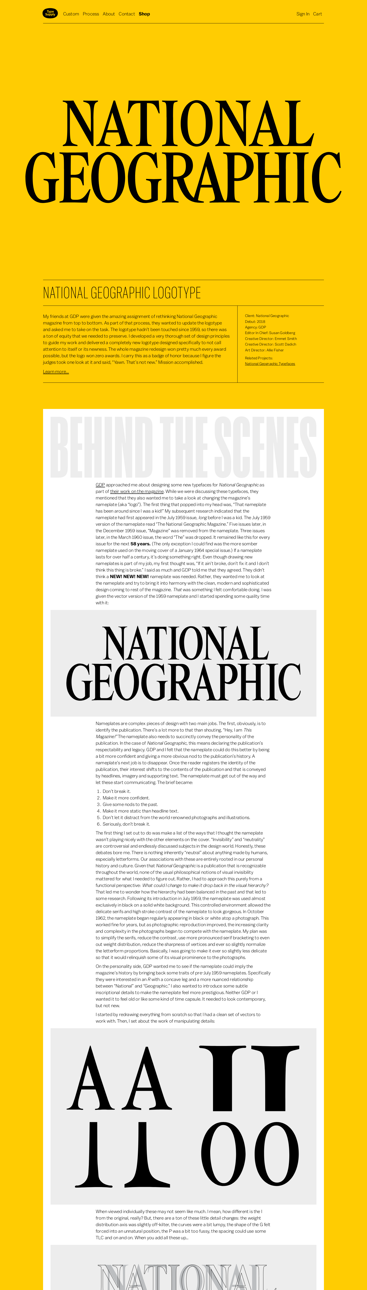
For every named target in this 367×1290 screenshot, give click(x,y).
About (109, 14)
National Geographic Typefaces (270, 364)
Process (91, 14)
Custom (71, 14)
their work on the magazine (137, 491)
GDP (100, 485)
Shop (144, 14)
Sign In (303, 14)
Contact (127, 14)
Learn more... (56, 371)
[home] (50, 14)
